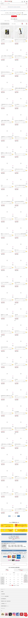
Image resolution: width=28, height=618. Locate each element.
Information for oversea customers (14, 6)
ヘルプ (14, 564)
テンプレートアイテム (21, 20)
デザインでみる (14, 23)
